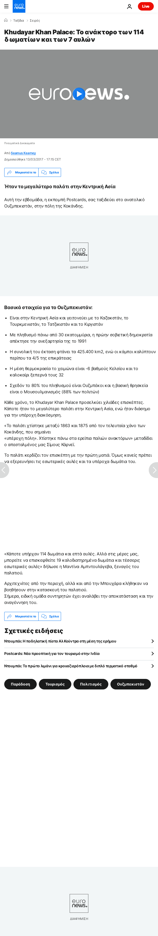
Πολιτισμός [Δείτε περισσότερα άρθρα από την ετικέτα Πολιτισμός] (91, 684)
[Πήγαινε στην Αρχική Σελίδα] (19, 6)
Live (146, 6)
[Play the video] (79, 94)
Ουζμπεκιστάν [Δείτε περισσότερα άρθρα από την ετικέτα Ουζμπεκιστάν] (130, 684)
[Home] (5, 20)
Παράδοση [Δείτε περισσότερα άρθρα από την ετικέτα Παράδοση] (20, 684)
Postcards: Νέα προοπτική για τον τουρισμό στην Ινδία (51, 653)
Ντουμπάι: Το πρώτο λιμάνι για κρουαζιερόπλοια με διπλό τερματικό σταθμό (70, 666)
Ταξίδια (18, 20)
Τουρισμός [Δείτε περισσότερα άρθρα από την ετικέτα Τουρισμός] (55, 684)
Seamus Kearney (23, 153)
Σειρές (35, 20)
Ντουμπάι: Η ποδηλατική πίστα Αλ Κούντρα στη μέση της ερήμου (60, 641)
